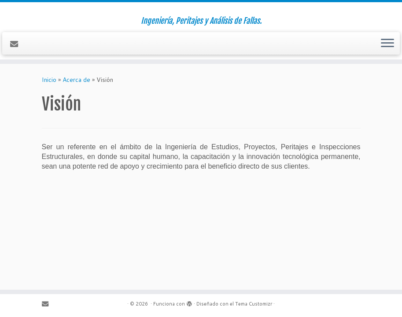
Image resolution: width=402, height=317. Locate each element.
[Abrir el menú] (387, 43)
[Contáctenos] (17, 44)
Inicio (49, 79)
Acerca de (76, 79)
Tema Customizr (253, 303)
